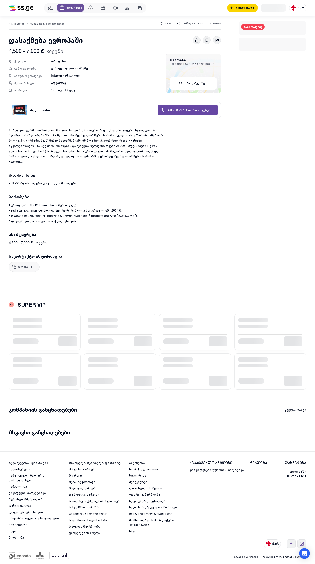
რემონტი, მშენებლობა (26, 499)
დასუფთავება (20, 505)
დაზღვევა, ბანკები (84, 494)
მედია (13, 531)
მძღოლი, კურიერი (83, 488)
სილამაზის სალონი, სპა (88, 520)
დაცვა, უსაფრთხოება (26, 512)
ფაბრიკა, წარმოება (144, 494)
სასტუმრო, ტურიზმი (84, 507)
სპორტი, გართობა (143, 469)
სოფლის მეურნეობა (85, 526)
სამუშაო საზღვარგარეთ (47, 23)
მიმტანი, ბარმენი (82, 469)
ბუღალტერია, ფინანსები (28, 463)
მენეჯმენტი (138, 482)
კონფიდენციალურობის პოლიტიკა (216, 470)
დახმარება (295, 463)
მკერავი (75, 475)
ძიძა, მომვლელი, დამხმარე (150, 513)
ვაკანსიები (17, 23)
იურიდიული (18, 524)
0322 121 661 (296, 476)
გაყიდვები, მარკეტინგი (27, 493)
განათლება (18, 486)
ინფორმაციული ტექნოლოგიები (34, 518)
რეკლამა (258, 463)
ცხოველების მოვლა (85, 533)
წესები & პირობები (246, 556)
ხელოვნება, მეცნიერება (148, 501)
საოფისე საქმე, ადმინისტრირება (95, 501)
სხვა (132, 531)
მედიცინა (16, 537)
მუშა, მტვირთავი (82, 482)
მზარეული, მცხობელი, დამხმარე (95, 463)
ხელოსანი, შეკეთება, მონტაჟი (153, 507)
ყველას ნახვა (295, 410)
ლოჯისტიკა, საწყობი (145, 488)
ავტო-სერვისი (20, 469)
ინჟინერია (137, 463)
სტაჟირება (137, 475)
